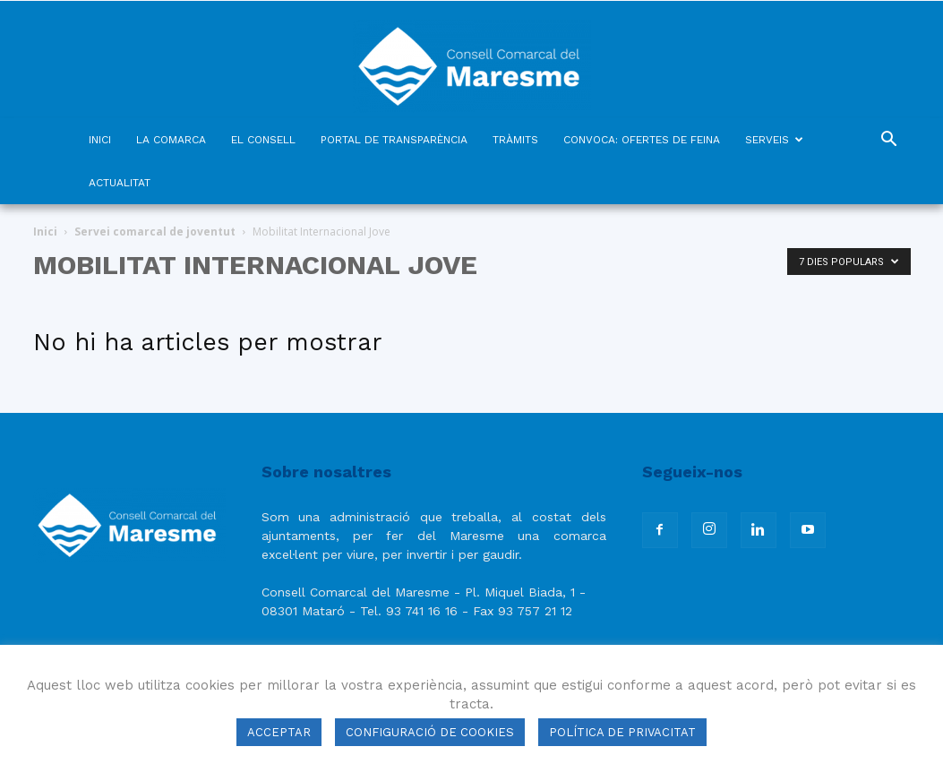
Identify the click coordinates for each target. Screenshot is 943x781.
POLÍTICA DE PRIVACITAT (622, 732)
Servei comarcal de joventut (155, 231)
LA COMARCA (171, 139)
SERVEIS (774, 139)
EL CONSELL (263, 139)
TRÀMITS (515, 139)
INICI (100, 139)
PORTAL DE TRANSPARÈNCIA (394, 139)
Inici (45, 231)
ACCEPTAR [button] (279, 732)
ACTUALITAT (119, 182)
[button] (889, 141)
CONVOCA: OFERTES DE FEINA (641, 139)
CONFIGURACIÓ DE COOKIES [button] (430, 732)
